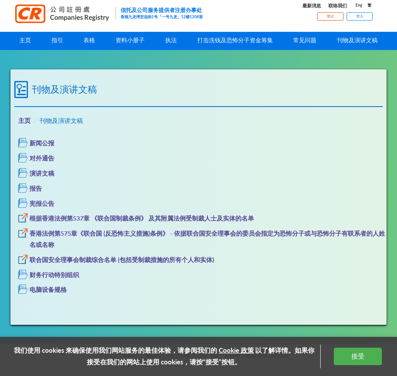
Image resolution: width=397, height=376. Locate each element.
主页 (24, 120)
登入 (359, 16)
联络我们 (337, 6)
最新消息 (311, 6)
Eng (359, 5)
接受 (357, 356)
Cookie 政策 (236, 350)
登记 (330, 16)
